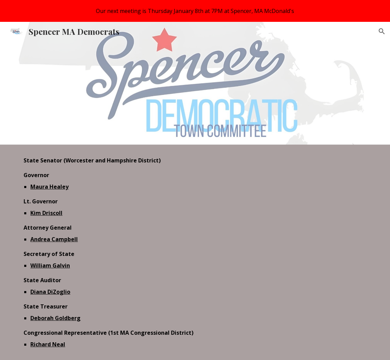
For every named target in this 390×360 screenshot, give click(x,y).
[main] (195, 252)
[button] (382, 31)
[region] (195, 11)
